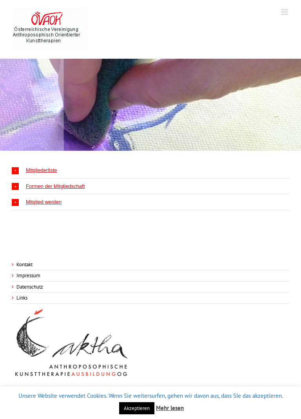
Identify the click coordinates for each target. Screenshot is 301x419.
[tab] (150, 170)
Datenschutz (29, 287)
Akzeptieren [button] (137, 408)
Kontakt (24, 264)
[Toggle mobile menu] (285, 12)
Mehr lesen (170, 408)
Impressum (28, 275)
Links (21, 297)
